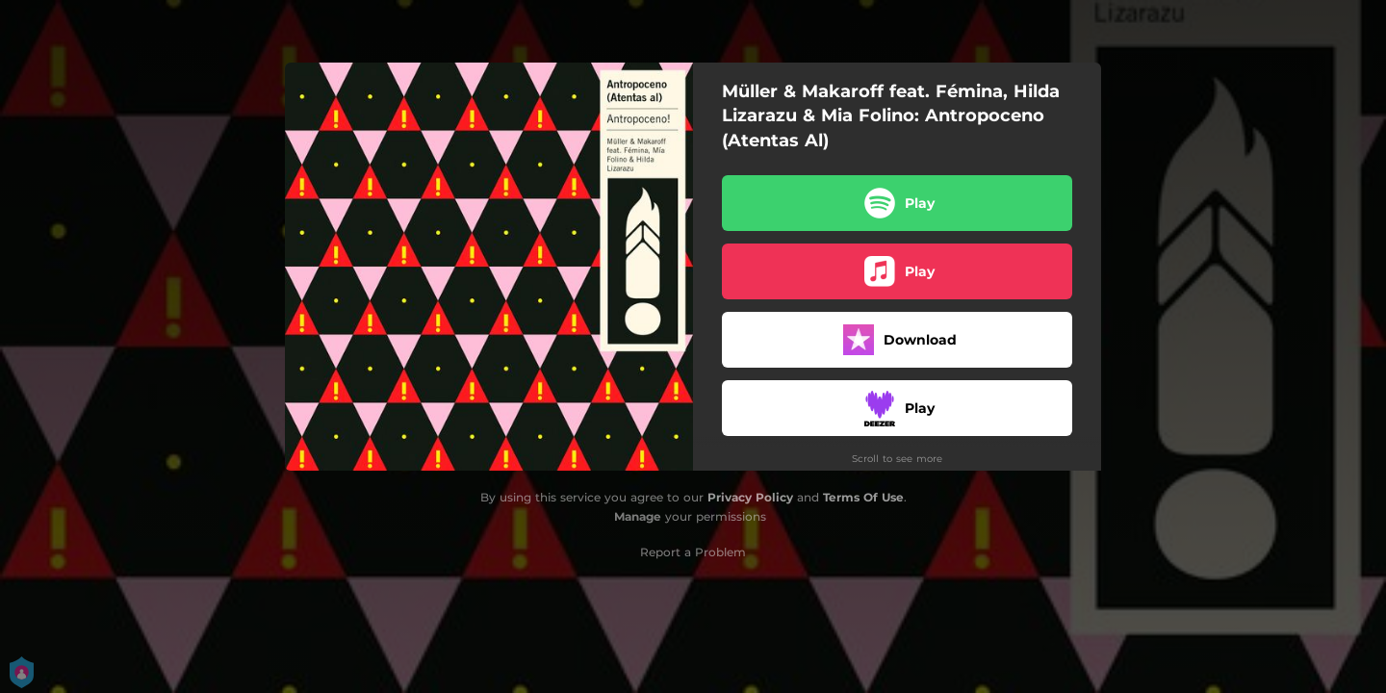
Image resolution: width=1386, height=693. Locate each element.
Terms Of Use (863, 497)
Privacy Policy (750, 497)
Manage (637, 516)
